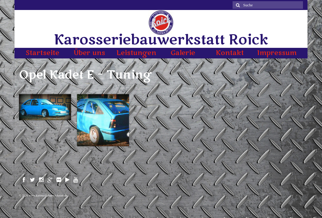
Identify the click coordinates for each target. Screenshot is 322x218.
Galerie (183, 53)
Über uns (89, 53)
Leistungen (136, 53)
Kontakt (230, 53)
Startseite (42, 53)
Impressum (277, 53)
